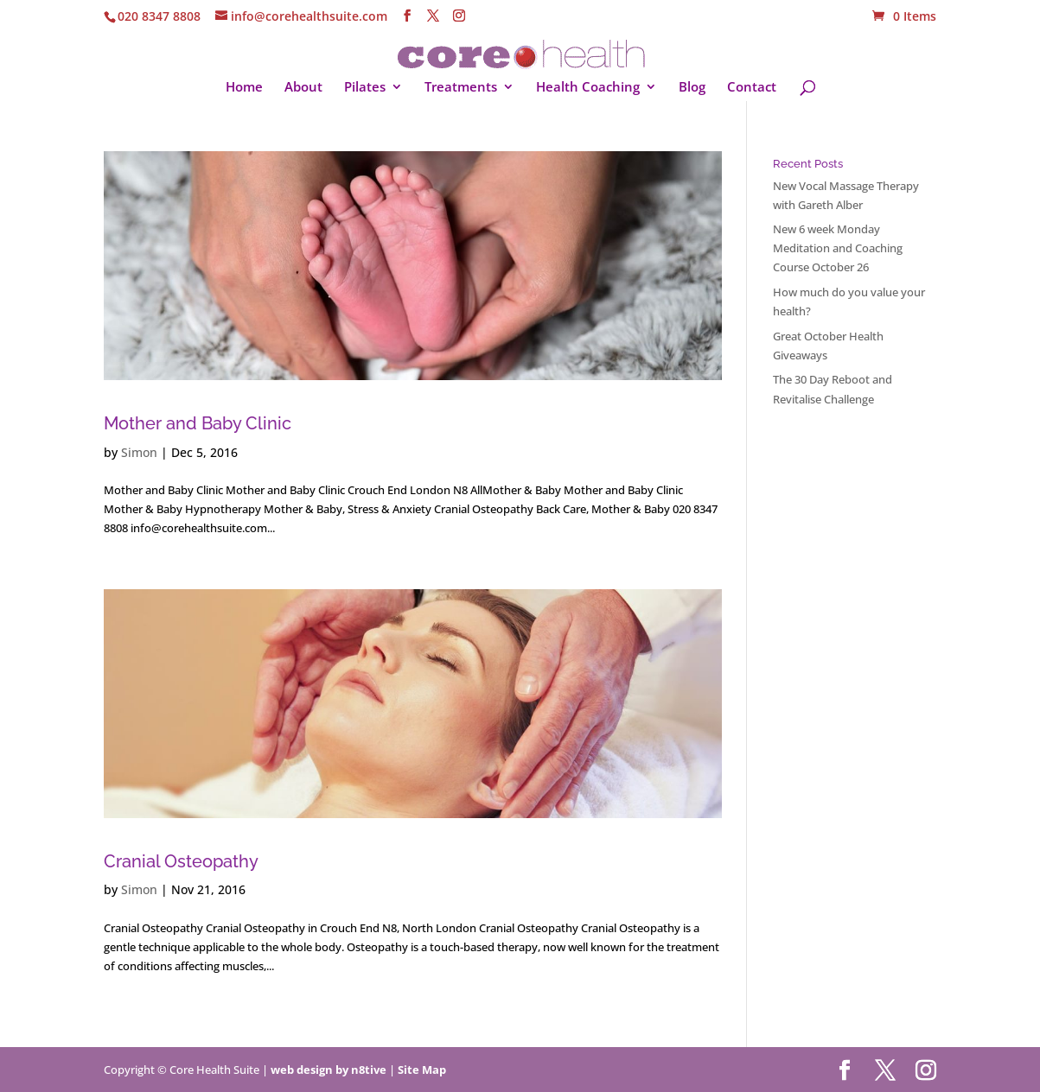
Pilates (365, 87)
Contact (751, 87)
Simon (139, 452)
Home (244, 87)
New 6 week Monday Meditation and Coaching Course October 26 (838, 248)
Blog (692, 87)
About (303, 87)
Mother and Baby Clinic (197, 424)
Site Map (422, 1069)
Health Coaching (588, 87)
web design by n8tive (328, 1069)
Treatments (460, 87)
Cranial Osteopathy (181, 862)
